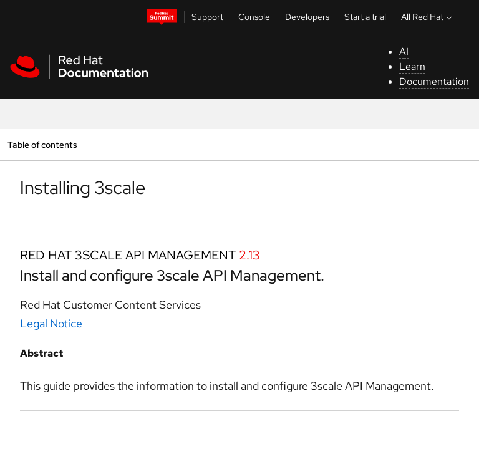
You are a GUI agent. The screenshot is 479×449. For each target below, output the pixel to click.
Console (254, 16)
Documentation (434, 81)
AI (404, 51)
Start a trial (365, 16)
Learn (412, 66)
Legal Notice (51, 323)
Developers (307, 16)
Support (207, 16)
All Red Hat (428, 16)
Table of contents (42, 144)
